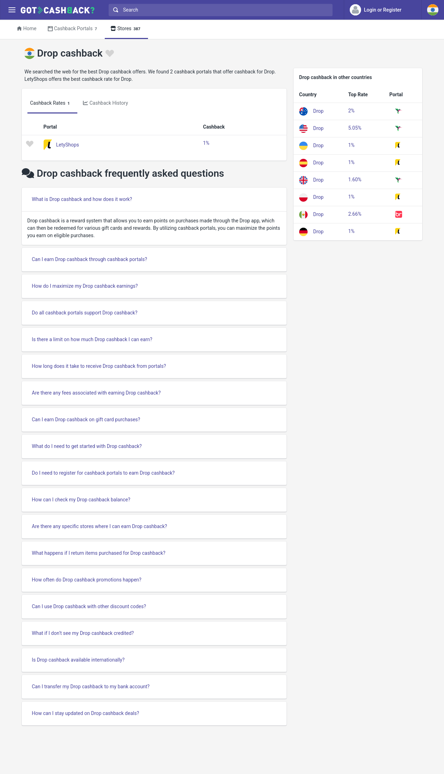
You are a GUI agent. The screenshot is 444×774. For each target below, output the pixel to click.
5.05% (355, 128)
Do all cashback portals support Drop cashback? (84, 313)
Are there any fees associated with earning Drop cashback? (96, 393)
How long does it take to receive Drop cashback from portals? (99, 366)
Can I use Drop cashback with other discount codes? (89, 606)
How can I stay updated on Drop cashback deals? (85, 713)
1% (206, 143)
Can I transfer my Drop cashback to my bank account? (91, 686)
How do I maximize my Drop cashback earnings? (85, 286)
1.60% (355, 179)
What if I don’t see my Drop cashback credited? (83, 633)
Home (27, 28)
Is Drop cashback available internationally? (78, 660)
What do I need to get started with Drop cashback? (87, 446)
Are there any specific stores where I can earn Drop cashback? (99, 526)
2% (351, 110)
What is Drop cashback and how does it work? (82, 199)
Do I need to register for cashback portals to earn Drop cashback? (103, 473)
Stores (126, 29)
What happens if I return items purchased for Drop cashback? (99, 553)
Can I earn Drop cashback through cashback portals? (89, 259)
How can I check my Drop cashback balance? (81, 499)
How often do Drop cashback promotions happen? (87, 580)
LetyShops (67, 144)
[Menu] (12, 10)
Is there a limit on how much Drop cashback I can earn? (92, 339)
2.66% (355, 214)
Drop (318, 110)
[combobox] (219, 10)
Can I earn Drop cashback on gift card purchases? (86, 419)
